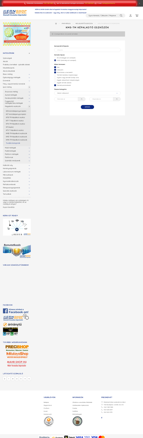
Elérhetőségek (77, 414)
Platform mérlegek (11, 154)
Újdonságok (7, 58)
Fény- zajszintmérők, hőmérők (14, 84)
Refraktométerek (9, 184)
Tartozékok (7, 194)
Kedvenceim (48, 414)
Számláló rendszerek (12, 161)
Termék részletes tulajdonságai (67, 75)
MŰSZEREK (7, 178)
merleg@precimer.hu (108, 3)
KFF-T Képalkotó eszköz (15, 121)
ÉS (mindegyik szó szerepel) (66, 58)
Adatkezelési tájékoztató (80, 405)
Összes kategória (60, 89)
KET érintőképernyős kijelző (16, 114)
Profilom (46, 408)
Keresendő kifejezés (61, 46)
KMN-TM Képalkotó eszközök (16, 140)
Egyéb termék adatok (64, 83)
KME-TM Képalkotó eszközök (16, 137)
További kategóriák (13, 143)
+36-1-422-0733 (108, 412)
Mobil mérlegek (10, 148)
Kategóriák (8, 53)
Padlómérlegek (10, 151)
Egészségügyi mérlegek (11, 77)
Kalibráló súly (8, 165)
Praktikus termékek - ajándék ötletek (16, 65)
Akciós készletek (9, 71)
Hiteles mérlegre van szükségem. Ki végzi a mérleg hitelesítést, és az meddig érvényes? (16, 202)
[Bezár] (139, 3)
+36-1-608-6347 (89, 3)
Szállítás (75, 411)
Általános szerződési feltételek (82, 402)
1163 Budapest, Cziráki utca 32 (114, 405)
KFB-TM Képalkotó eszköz (15, 117)
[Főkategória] (56, 23)
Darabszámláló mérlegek (14, 98)
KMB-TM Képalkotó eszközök (16, 133)
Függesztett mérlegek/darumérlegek (14, 102)
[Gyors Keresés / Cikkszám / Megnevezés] (105, 16)
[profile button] (130, 16)
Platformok (9, 157)
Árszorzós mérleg (11, 92)
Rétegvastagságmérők (11, 188)
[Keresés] (121, 16)
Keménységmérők (9, 168)
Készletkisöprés (8, 68)
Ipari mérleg (7, 87)
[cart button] (137, 16)
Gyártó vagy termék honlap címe (68, 77)
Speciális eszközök (10, 191)
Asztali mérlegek (11, 95)
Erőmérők (6, 81)
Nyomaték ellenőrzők (10, 181)
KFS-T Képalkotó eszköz (15, 130)
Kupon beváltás (8, 207)
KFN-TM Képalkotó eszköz (15, 124)
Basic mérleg (7, 74)
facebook (102, 418)
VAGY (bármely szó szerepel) (66, 60)
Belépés (46, 402)
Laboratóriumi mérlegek (12, 172)
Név (58, 67)
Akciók (5, 61)
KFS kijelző (10, 127)
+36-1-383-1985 (48, 3)
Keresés (87, 107)
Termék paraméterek (64, 85)
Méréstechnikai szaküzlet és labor (115, 402)
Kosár (46, 411)
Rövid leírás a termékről (64, 72)
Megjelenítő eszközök (13, 106)
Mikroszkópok (8, 175)
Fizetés (74, 408)
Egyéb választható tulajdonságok (68, 80)
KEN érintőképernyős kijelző (16, 111)
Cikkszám (60, 70)
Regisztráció (48, 405)
